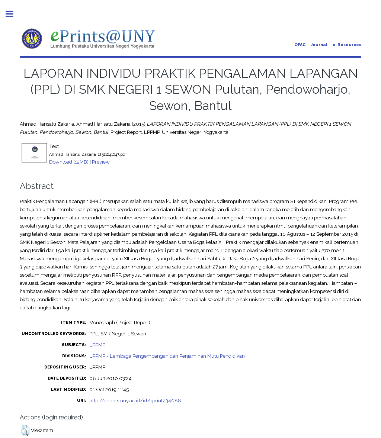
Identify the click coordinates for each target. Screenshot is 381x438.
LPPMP (97, 345)
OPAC (299, 44)
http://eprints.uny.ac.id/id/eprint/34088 (135, 400)
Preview (101, 162)
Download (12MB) (69, 162)
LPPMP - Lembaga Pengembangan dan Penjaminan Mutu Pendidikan (167, 356)
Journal (319, 44)
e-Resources (347, 44)
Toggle (13, 14)
